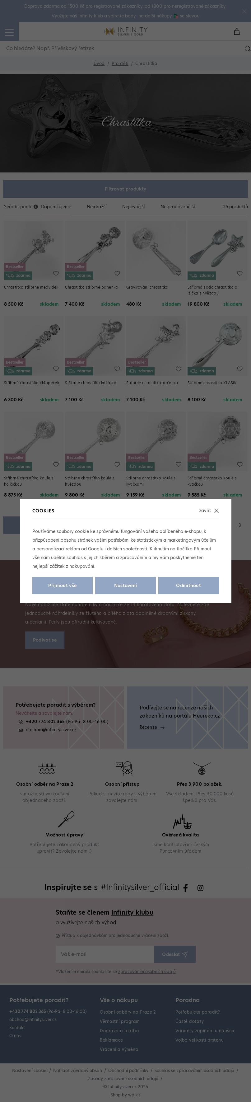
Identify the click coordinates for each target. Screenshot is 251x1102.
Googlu (95, 549)
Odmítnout (188, 585)
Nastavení (125, 585)
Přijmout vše (62, 585)
